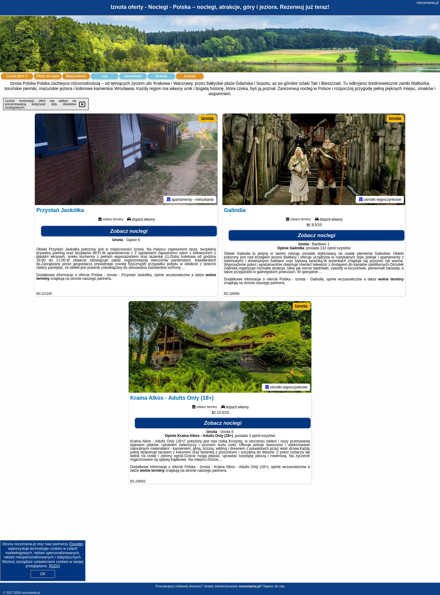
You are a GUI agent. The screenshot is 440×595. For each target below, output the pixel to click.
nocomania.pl (427, 3)
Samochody (133, 76)
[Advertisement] (220, 538)
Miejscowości (76, 76)
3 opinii (254, 436)
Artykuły (190, 76)
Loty (104, 76)
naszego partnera (96, 278)
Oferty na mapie (47, 76)
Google (76, 544)
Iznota (207, 118)
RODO (54, 566)
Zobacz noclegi (129, 231)
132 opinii (328, 248)
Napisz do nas (274, 586)
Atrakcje (161, 76)
